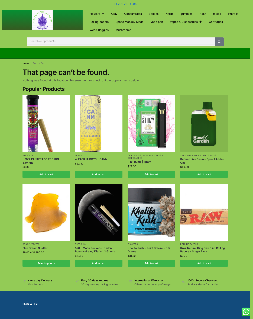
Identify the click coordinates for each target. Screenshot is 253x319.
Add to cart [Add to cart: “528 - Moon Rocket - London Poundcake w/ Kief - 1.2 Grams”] (98, 263)
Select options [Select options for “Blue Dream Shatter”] (46, 263)
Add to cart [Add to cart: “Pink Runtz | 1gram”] (151, 174)
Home (25, 63)
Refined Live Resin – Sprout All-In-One (202, 160)
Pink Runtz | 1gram (139, 161)
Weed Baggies (99, 30)
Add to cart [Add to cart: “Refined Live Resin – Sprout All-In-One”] (204, 174)
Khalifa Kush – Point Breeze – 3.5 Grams (149, 249)
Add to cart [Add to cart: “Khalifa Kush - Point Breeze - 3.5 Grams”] (151, 263)
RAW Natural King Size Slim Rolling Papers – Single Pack (202, 249)
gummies (186, 13)
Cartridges (216, 22)
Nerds (169, 13)
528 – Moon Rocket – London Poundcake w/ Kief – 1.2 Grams (95, 249)
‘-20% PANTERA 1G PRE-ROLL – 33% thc (42, 160)
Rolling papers (99, 22)
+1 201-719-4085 (125, 4)
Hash (202, 13)
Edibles (153, 13)
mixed (217, 13)
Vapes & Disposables (186, 22)
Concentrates (133, 13)
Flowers (97, 14)
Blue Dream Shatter (34, 248)
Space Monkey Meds (129, 22)
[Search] (219, 41)
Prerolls (233, 13)
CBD (114, 13)
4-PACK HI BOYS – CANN (91, 159)
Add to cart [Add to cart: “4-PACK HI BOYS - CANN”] (98, 174)
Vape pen (156, 22)
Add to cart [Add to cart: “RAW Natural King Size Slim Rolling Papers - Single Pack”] (204, 263)
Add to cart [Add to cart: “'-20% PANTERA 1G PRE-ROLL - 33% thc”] (46, 174)
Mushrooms (123, 30)
